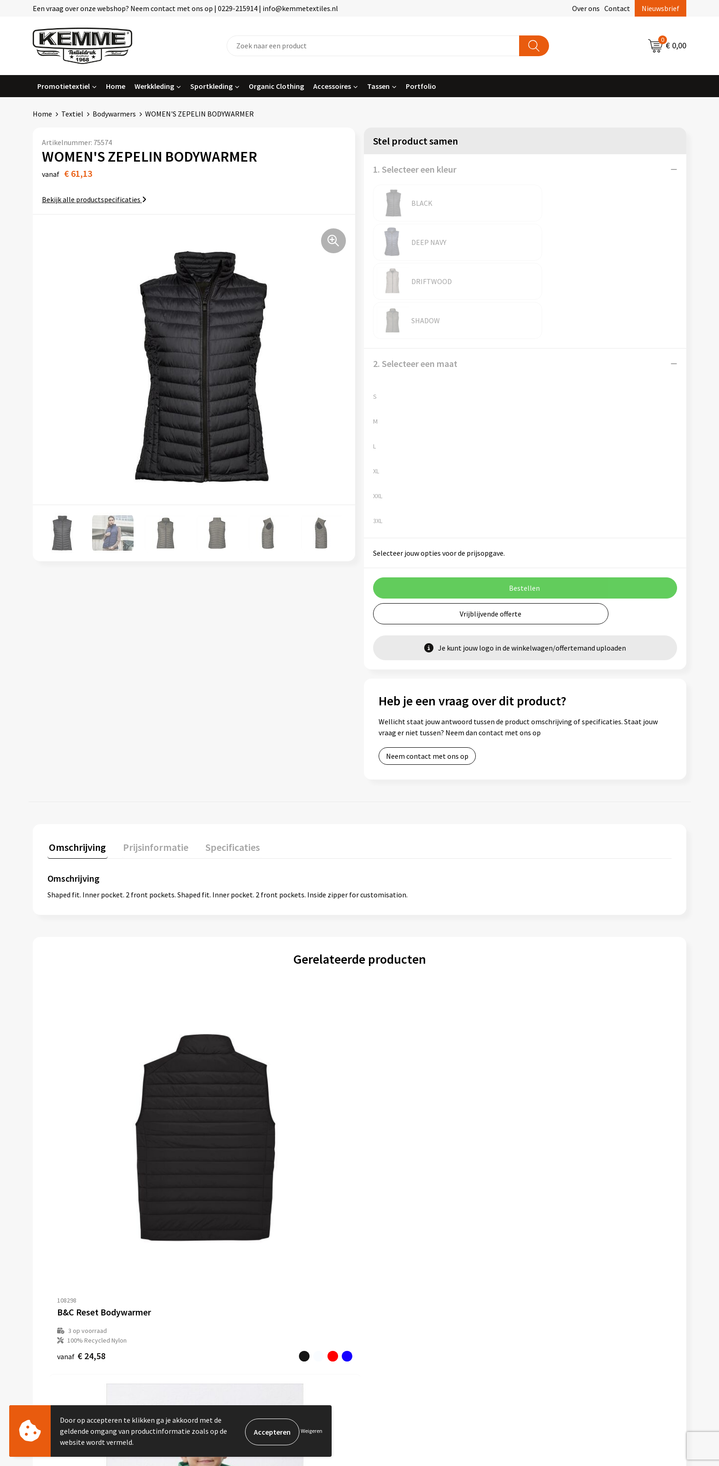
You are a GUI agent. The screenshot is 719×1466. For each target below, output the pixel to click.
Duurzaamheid (231, 1258)
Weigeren (311, 1430)
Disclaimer (550, 1258)
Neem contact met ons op (427, 677)
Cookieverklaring (560, 1230)
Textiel (72, 113)
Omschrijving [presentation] (76, 767)
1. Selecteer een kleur (414, 169)
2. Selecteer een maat (415, 285)
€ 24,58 (81, 1117)
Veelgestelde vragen (241, 1245)
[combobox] (373, 45)
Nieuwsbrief (660, 8)
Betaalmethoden (398, 1230)
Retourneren (391, 1245)
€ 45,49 (393, 1117)
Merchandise (228, 1286)
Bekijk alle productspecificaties (94, 199)
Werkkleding (154, 86)
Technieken (227, 1272)
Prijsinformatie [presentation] (151, 767)
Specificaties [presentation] (225, 767)
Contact (617, 8)
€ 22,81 (237, 1107)
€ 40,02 (549, 1117)
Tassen (378, 86)
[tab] (76, 770)
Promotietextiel (63, 86)
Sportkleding (211, 86)
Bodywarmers (114, 113)
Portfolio (421, 86)
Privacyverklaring (560, 1245)
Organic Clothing (276, 86)
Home (115, 86)
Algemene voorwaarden (570, 1217)
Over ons (586, 8)
